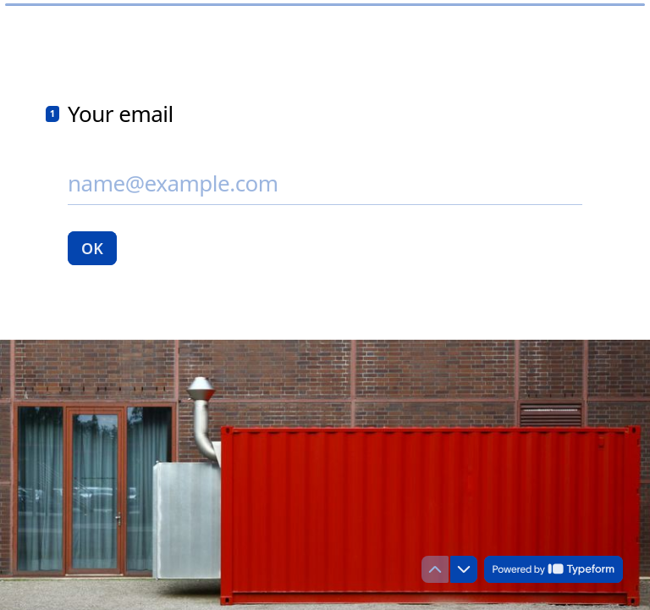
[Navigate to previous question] (435, 569)
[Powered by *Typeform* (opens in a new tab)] (553, 569)
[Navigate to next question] (463, 569)
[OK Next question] (92, 248)
